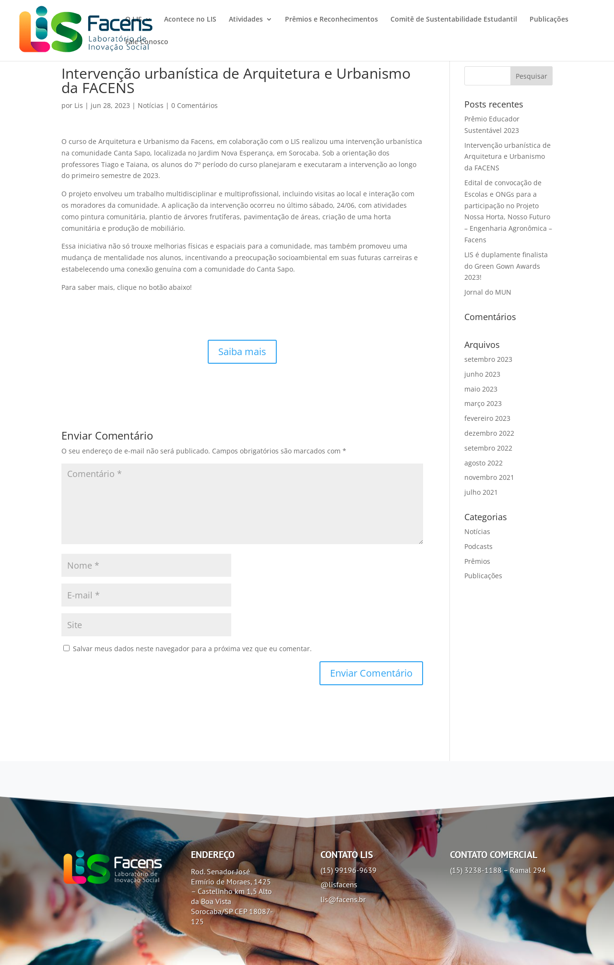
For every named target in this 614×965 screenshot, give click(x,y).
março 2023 (483, 403)
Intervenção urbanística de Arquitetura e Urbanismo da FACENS (507, 157)
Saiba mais (242, 351)
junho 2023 (482, 374)
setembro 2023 (488, 359)
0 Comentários (194, 105)
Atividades (246, 20)
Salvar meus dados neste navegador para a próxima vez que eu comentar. (192, 648)
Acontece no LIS (190, 20)
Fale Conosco (146, 42)
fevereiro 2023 (487, 418)
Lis (78, 105)
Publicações (549, 20)
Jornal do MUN (487, 292)
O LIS (133, 20)
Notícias (151, 105)
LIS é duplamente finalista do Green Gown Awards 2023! (506, 266)
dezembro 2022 (489, 433)
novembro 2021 (489, 477)
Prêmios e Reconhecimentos (331, 20)
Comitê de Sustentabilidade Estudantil (453, 20)
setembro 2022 (488, 448)
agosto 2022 (483, 462)
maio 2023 (480, 388)
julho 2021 (481, 492)
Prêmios (477, 561)
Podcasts (478, 546)
